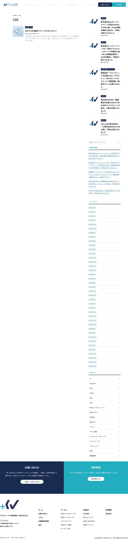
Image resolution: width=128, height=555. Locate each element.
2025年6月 (92, 241)
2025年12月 (93, 224)
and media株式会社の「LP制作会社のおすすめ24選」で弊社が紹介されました (104, 191)
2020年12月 (93, 358)
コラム (82, 5)
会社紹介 (86, 510)
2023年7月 (92, 299)
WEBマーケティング (67, 517)
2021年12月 (93, 337)
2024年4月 (92, 287)
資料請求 (119, 5)
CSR (37, 33)
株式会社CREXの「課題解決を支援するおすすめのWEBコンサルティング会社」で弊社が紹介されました (110, 105)
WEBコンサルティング (68, 514)
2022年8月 (92, 328)
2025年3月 (92, 253)
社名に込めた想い (89, 521)
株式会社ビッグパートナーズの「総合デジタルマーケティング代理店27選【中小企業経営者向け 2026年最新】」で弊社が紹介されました (104, 165)
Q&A (40, 525)
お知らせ (91, 5)
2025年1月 (92, 258)
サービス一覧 (65, 529)
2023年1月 (92, 312)
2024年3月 (92, 291)
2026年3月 (92, 216)
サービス (60, 5)
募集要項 (109, 514)
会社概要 (86, 514)
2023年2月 (92, 308)
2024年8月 (92, 274)
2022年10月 (93, 324)
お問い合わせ (105, 5)
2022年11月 (93, 320)
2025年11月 (93, 228)
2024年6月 (92, 283)
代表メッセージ (88, 525)
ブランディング (66, 521)
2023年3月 (92, 303)
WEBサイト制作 (66, 525)
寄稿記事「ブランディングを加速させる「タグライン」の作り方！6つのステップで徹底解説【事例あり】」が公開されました (104, 174)
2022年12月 (93, 316)
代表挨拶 (50, 5)
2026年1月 (92, 220)
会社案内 (27, 5)
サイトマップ (4, 538)
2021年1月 (92, 353)
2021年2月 (92, 349)
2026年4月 (92, 212)
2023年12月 (93, 295)
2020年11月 (93, 362)
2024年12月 (93, 262)
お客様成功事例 (71, 5)
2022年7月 (92, 333)
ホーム (40, 510)
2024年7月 (92, 278)
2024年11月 (93, 266)
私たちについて (38, 5)
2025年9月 (92, 232)
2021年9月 (92, 341)
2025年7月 (92, 237)
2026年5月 (92, 207)
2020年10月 (93, 366)
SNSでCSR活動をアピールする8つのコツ (41, 31)
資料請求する (96, 479)
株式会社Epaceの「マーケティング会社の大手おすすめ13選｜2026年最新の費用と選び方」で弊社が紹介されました (111, 27)
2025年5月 (92, 245)
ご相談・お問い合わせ (32, 482)
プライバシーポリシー (18, 538)
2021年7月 (92, 345)
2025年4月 (92, 249)
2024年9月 (92, 270)
